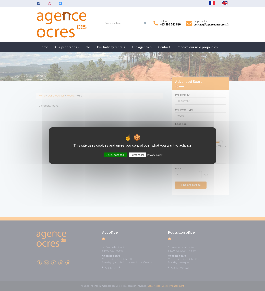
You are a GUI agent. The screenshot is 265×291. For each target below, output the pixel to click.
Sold (87, 47)
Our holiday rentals (111, 47)
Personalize (137, 154)
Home (44, 47)
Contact (164, 47)
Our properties (66, 47)
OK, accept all (115, 154)
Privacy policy (155, 154)
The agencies (141, 47)
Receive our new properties (197, 47)
